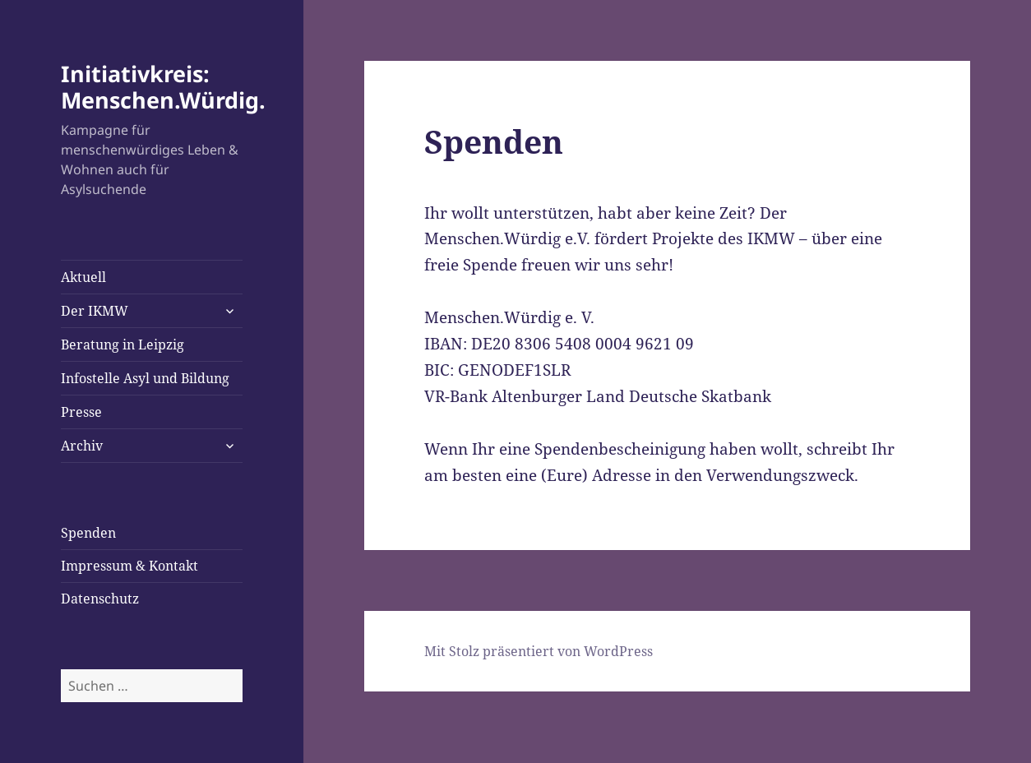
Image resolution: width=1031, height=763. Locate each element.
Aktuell (83, 277)
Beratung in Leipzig (122, 344)
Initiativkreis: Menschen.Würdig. (163, 86)
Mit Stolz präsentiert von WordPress (538, 651)
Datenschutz (100, 599)
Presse (81, 412)
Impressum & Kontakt (129, 566)
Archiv (82, 446)
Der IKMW (94, 311)
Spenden (88, 533)
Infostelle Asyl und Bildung (145, 378)
